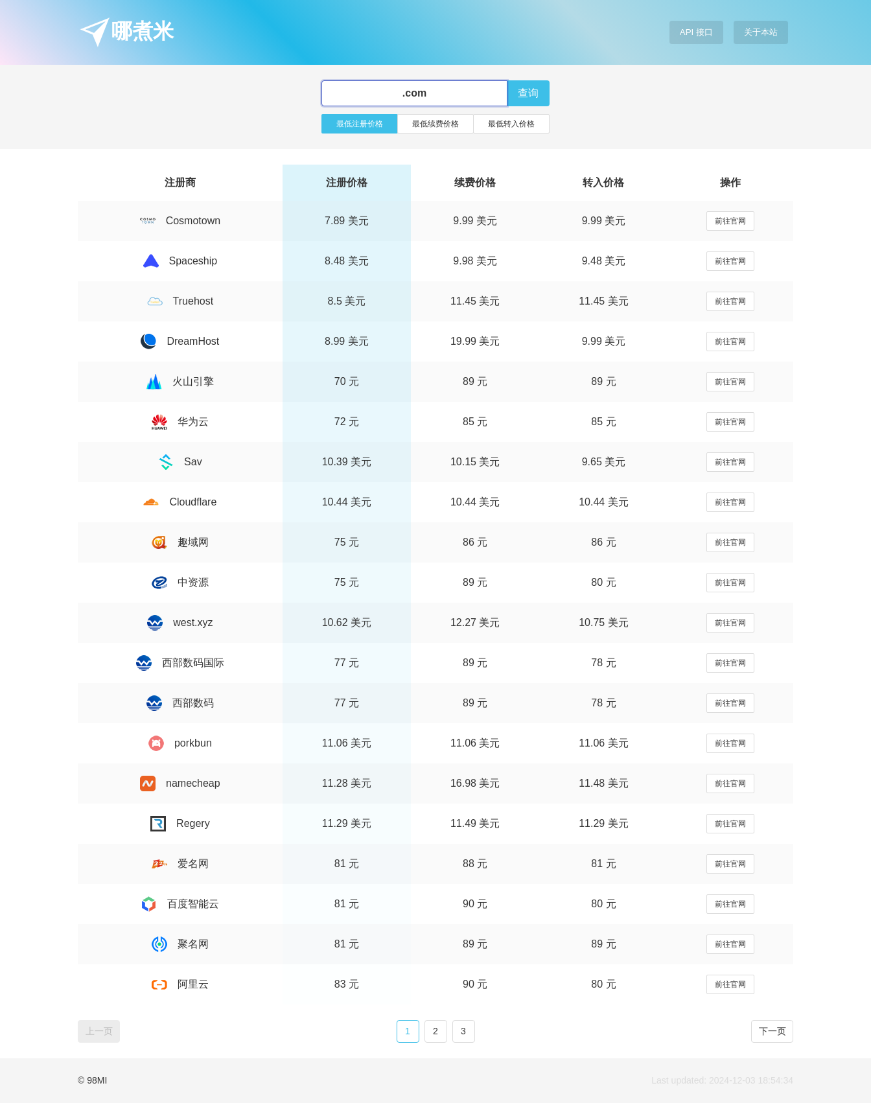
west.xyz (180, 622)
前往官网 (730, 221)
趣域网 (180, 542)
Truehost (180, 301)
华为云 (180, 421)
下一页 (772, 1031)
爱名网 (180, 863)
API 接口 (696, 32)
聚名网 (180, 943)
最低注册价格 (359, 123)
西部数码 (180, 702)
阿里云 (180, 984)
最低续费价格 (435, 123)
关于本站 (761, 32)
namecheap (180, 783)
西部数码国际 (180, 662)
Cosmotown (180, 220)
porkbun (180, 743)
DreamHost (180, 341)
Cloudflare (179, 501)
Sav (180, 461)
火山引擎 (180, 381)
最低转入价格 (511, 123)
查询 (528, 93)
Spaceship (180, 260)
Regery (180, 823)
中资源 (180, 582)
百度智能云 (180, 903)
